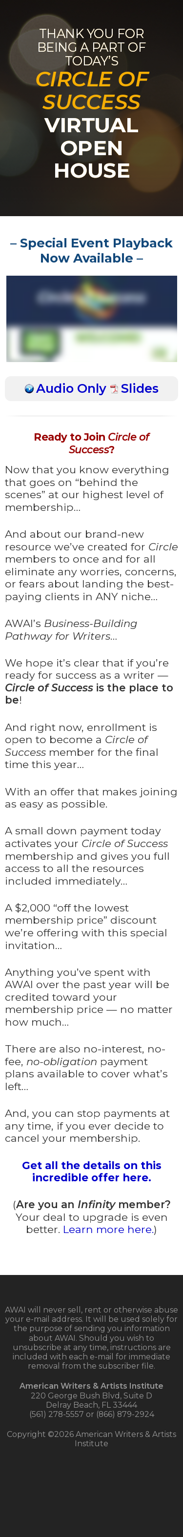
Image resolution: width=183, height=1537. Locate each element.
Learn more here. (108, 1229)
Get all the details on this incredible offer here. (92, 1171)
